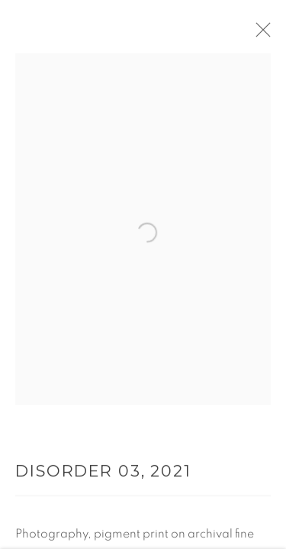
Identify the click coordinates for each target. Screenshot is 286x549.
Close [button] (263, 34)
